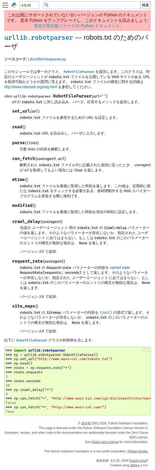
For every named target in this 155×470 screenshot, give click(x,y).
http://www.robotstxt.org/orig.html (30, 87)
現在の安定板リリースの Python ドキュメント (77, 26)
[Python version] (29, 5)
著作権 (86, 423)
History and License (105, 442)
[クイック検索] (94, 5)
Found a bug (137, 460)
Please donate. (138, 451)
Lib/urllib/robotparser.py (47, 59)
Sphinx (135, 465)
